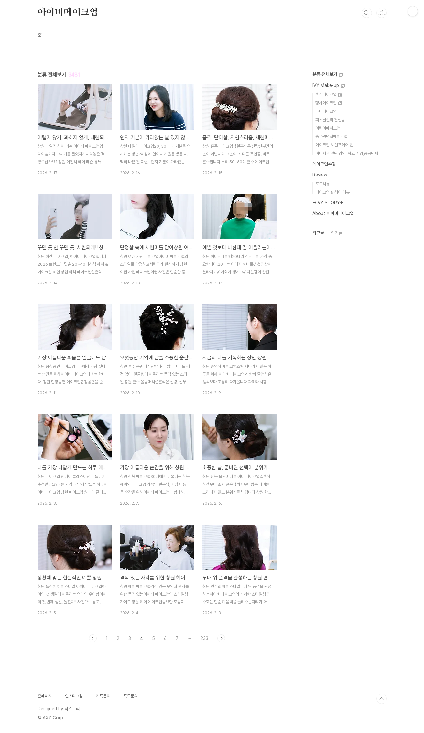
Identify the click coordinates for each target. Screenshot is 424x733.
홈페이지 (45, 696)
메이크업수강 (324, 163)
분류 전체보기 (327, 74)
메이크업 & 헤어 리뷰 (332, 192)
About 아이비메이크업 (333, 213)
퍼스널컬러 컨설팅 (330, 119)
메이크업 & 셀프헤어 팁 (334, 145)
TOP (381, 699)
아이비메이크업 (68, 12)
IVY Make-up (328, 85)
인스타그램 (74, 696)
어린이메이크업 (327, 128)
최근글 (318, 233)
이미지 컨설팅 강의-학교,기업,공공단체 (346, 153)
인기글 (336, 233)
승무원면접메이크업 (331, 136)
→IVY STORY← (328, 202)
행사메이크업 (328, 103)
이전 (93, 638)
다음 (221, 638)
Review (319, 174)
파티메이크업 (326, 111)
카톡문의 (103, 696)
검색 (367, 13)
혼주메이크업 (328, 94)
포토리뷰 (322, 183)
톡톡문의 (131, 696)
